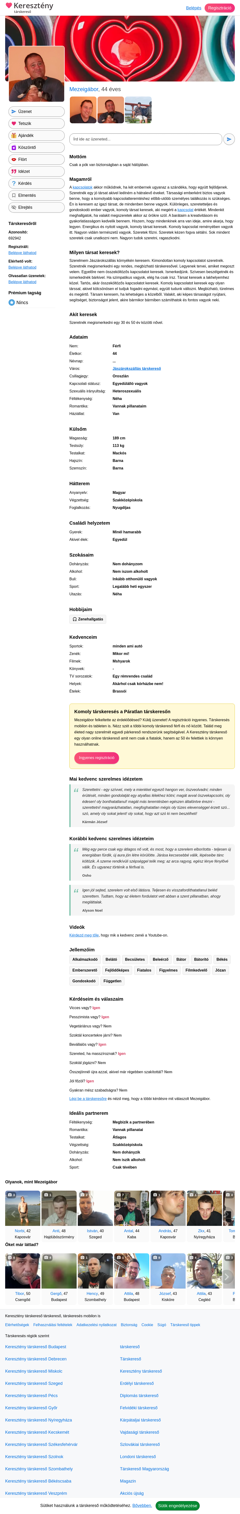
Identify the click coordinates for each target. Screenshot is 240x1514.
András (165, 1231)
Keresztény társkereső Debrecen (36, 1359)
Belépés (193, 8)
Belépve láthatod (22, 253)
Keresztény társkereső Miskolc (33, 1371)
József (165, 1293)
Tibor (19, 1293)
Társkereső (130, 1359)
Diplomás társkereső (139, 1395)
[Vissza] (13, 1214)
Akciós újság (132, 1493)
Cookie (147, 1325)
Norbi (19, 1231)
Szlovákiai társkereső (140, 1444)
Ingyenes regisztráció (96, 758)
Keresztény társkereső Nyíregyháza (38, 1420)
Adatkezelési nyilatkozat (97, 1325)
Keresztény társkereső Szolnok (34, 1456)
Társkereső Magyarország (144, 1469)
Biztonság (129, 1325)
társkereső (130, 1346)
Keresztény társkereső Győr (31, 1408)
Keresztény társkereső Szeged (34, 1383)
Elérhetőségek (17, 1325)
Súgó (161, 1325)
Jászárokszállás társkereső (136, 369)
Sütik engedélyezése (177, 1505)
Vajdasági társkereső (139, 1432)
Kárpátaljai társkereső (140, 1420)
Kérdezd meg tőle (84, 935)
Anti (55, 1231)
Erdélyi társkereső (137, 1383)
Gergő (55, 1293)
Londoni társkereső (138, 1456)
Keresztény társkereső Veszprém (36, 1493)
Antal (128, 1231)
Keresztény (29, 8)
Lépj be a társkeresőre (88, 1099)
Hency (92, 1293)
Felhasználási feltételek (52, 1325)
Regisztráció (219, 8)
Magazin (128, 1481)
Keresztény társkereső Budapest (35, 1346)
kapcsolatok (83, 187)
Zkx (201, 1231)
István (92, 1231)
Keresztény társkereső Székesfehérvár (41, 1444)
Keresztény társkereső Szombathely (39, 1469)
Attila (128, 1293)
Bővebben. (142, 1505)
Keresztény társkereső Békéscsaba (38, 1481)
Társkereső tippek (185, 1325)
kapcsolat (186, 210)
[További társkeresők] (227, 1214)
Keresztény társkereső (141, 1371)
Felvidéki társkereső (139, 1408)
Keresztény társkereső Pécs (31, 1395)
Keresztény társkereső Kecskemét (37, 1432)
